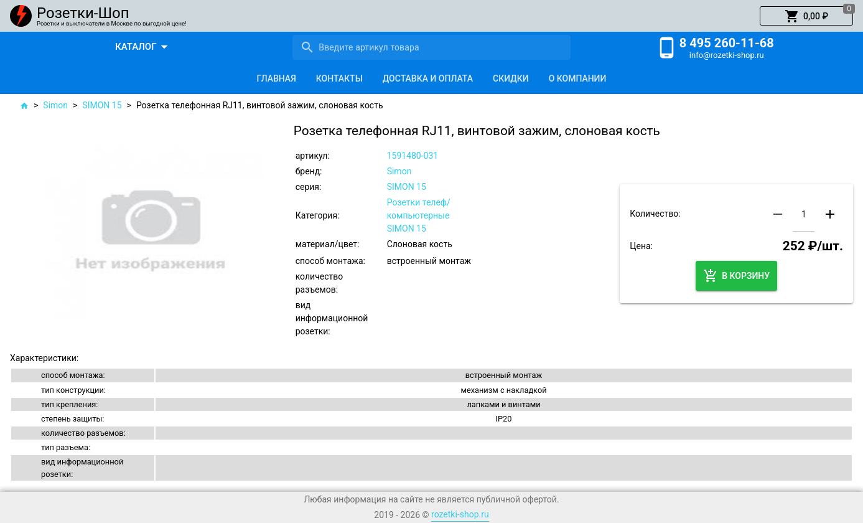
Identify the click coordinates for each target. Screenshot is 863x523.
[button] (806, 16)
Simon (55, 105)
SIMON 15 (101, 105)
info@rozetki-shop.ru (726, 55)
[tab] (276, 78)
